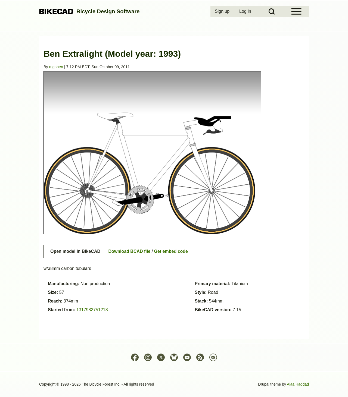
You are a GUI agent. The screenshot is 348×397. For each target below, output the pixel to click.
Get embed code (171, 251)
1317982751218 (92, 309)
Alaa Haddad (298, 384)
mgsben (56, 67)
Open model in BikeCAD (75, 251)
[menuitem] (222, 11)
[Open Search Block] (271, 11)
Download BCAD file (129, 251)
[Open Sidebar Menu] (296, 11)
